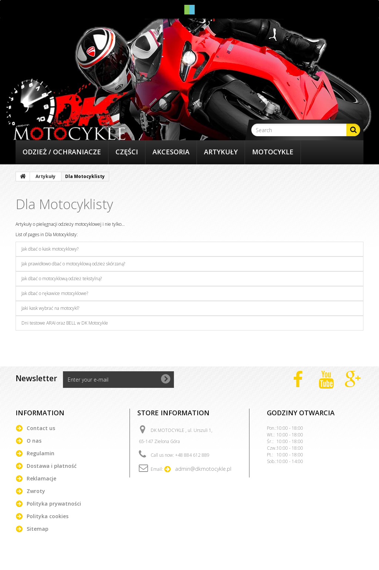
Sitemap (37, 528)
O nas (34, 440)
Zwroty (36, 490)
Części (126, 151)
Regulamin (40, 453)
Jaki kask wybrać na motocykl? (50, 308)
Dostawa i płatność (52, 465)
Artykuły (221, 151)
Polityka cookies (47, 516)
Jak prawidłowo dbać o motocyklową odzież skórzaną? (73, 264)
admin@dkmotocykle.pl (203, 468)
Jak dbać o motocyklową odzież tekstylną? (61, 278)
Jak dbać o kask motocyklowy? (49, 249)
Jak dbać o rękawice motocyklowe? (54, 293)
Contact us (41, 428)
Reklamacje (41, 478)
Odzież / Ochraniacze (62, 151)
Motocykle (273, 151)
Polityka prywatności (54, 503)
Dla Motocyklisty (64, 204)
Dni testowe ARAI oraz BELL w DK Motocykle (64, 323)
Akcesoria (171, 151)
